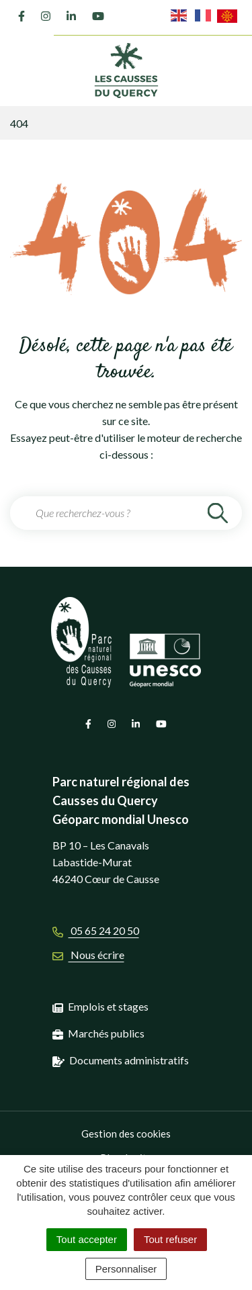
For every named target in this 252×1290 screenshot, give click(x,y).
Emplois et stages (108, 1006)
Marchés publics (106, 1033)
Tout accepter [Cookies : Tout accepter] (86, 1239)
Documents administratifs (129, 1060)
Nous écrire (88, 954)
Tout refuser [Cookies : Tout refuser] (170, 1239)
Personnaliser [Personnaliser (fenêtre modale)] (126, 1269)
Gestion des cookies (126, 1133)
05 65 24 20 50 (95, 930)
